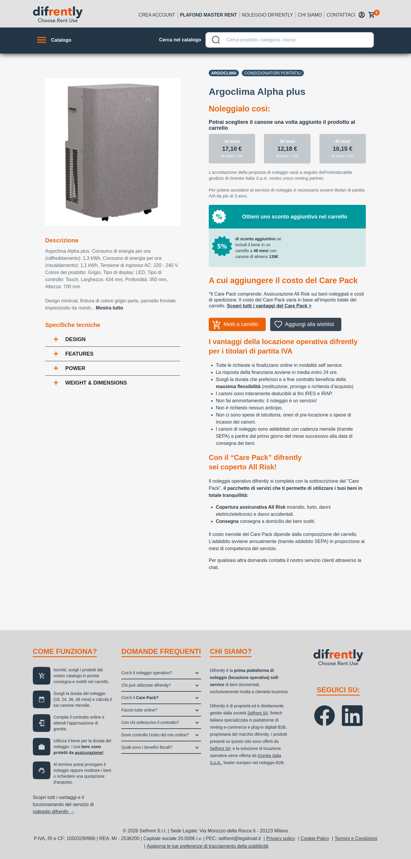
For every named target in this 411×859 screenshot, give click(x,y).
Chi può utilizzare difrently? (146, 685)
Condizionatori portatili (272, 73)
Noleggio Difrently (267, 14)
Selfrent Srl (257, 713)
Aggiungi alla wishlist (309, 324)
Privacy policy (280, 838)
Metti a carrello (241, 324)
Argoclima (224, 73)
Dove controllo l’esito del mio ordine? (155, 734)
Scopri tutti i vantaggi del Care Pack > (269, 305)
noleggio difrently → (53, 811)
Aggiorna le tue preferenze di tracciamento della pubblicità (207, 846)
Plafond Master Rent (208, 14)
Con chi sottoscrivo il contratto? (150, 722)
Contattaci (341, 14)
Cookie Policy (315, 838)
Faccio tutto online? (139, 710)
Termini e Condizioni (356, 838)
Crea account (156, 14)
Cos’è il (140, 697)
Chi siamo (310, 14)
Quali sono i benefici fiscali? (146, 747)
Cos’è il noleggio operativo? (146, 672)
